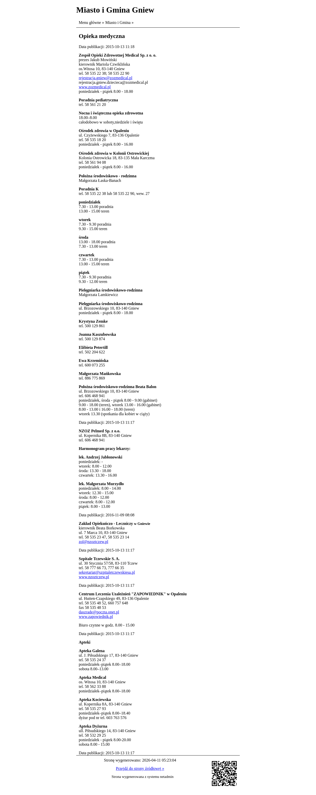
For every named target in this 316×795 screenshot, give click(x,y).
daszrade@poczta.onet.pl (99, 612)
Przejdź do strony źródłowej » (140, 768)
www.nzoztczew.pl (94, 577)
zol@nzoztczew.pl (93, 541)
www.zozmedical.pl (95, 87)
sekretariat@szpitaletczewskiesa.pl (107, 572)
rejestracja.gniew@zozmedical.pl (105, 78)
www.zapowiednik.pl (96, 616)
